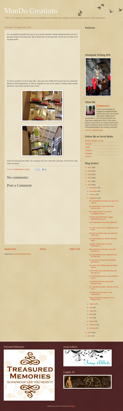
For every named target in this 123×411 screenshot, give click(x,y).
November (93, 191)
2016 (90, 185)
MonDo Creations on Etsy (94, 141)
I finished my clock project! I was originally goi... (100, 293)
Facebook (88, 153)
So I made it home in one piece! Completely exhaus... (100, 212)
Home (43, 249)
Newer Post (10, 249)
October (92, 194)
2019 (90, 174)
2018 (90, 178)
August (92, 304)
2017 (90, 181)
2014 (90, 336)
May (91, 314)
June (91, 311)
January (92, 328)
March (91, 321)
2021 (90, 167)
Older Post (75, 249)
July (91, 307)
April (91, 318)
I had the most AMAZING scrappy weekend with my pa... (101, 218)
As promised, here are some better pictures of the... (101, 282)
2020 (90, 171)
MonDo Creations (31, 11)
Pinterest (88, 144)
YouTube (88, 157)
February (92, 325)
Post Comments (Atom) (22, 254)
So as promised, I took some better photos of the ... (101, 207)
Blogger (72, 406)
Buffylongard (104, 106)
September (93, 198)
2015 (90, 332)
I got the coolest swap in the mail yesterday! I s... (100, 245)
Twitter (87, 147)
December (93, 188)
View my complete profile (94, 130)
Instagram (88, 150)
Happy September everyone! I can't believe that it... (101, 298)
